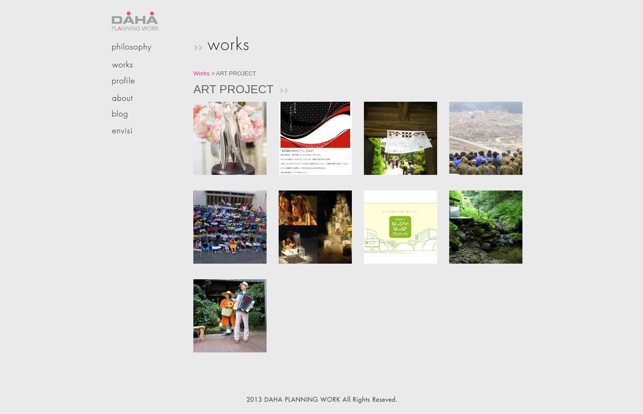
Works (201, 73)
